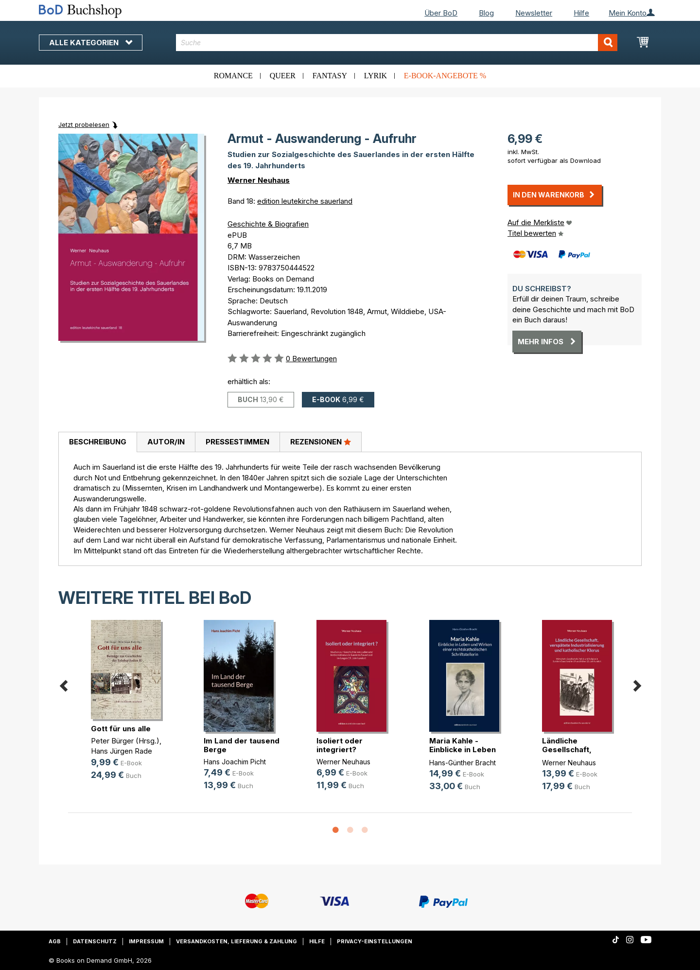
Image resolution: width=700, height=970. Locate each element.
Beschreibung (97, 441)
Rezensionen (320, 441)
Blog (486, 13)
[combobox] (397, 42)
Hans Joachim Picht (235, 762)
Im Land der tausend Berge (242, 745)
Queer (283, 75)
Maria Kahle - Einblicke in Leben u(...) (462, 749)
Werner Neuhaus (259, 180)
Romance (233, 75)
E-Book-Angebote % (445, 75)
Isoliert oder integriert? (339, 745)
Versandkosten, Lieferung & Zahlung (236, 941)
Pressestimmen (237, 441)
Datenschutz (95, 941)
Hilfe (581, 13)
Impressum (146, 941)
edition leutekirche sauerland (304, 201)
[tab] (97, 442)
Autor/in (166, 441)
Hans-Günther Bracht (462, 762)
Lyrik (375, 75)
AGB (55, 941)
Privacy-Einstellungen (374, 941)
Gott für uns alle (121, 728)
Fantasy (330, 75)
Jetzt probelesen (83, 124)
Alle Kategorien (90, 42)
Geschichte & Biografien (268, 224)
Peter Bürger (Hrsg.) (125, 740)
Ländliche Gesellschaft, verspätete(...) (568, 749)
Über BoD (440, 13)
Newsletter (533, 13)
